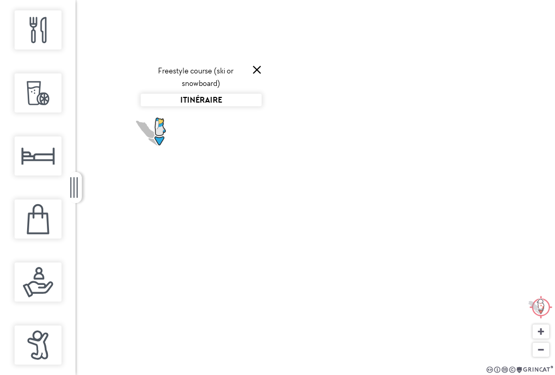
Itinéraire (201, 99)
